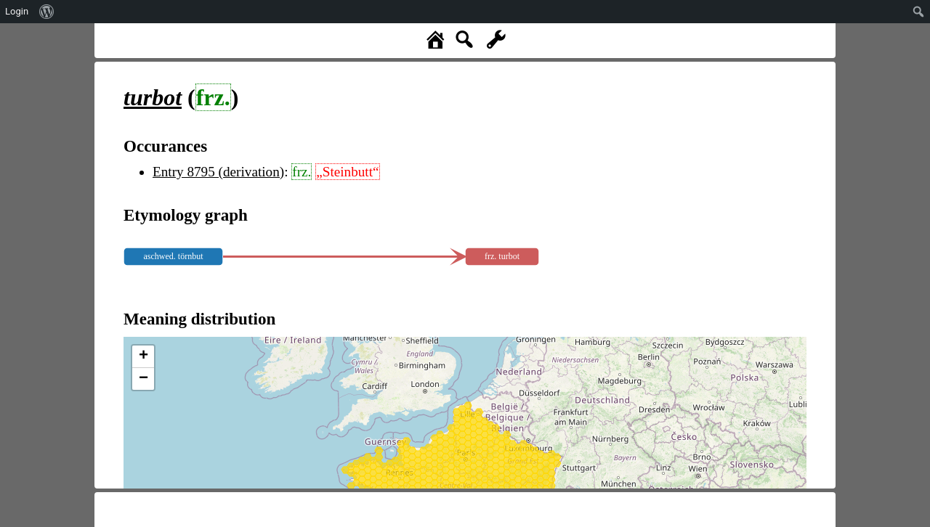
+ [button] (143, 356)
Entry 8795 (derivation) (218, 171)
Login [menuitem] (16, 11)
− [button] (143, 379)
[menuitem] (47, 11)
